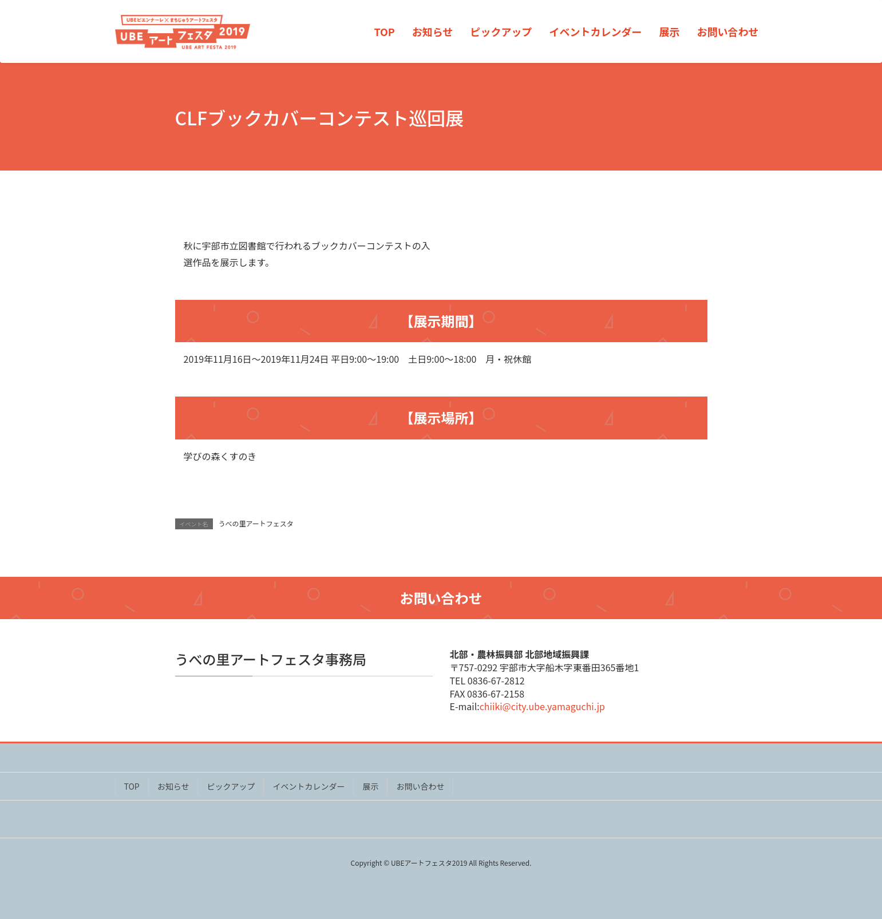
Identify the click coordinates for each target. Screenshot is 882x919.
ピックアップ (231, 786)
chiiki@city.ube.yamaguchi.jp (542, 706)
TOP (132, 786)
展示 (370, 786)
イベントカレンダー (308, 786)
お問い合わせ (420, 786)
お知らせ (173, 786)
